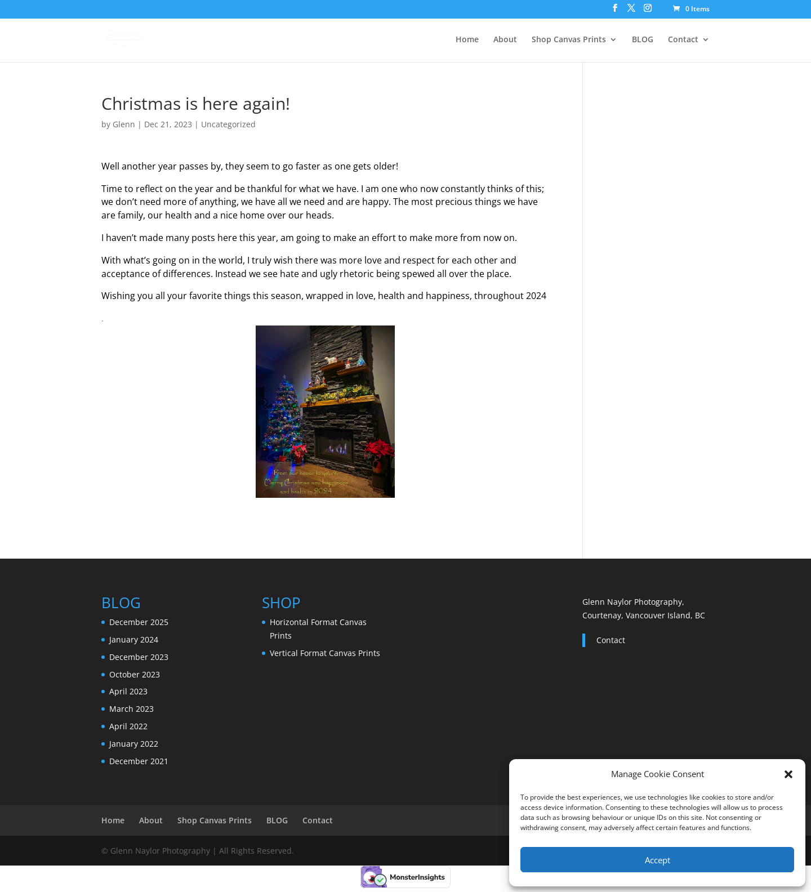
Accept (657, 860)
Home (467, 39)
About (505, 39)
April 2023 (128, 691)
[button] (788, 774)
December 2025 (138, 622)
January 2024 (133, 639)
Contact (683, 39)
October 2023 (134, 674)
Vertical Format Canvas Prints (325, 653)
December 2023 (138, 657)
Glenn (124, 124)
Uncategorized (228, 124)
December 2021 (138, 761)
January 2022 (133, 743)
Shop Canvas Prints (569, 39)
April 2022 (128, 726)
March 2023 (131, 708)
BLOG (642, 39)
